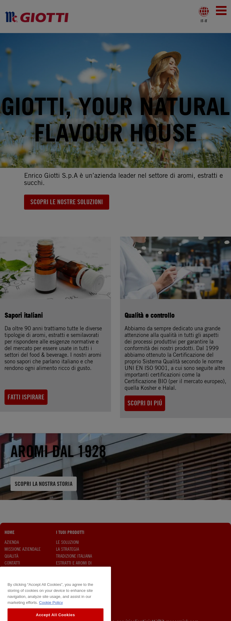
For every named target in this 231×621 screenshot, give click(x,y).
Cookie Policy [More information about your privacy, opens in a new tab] (51, 608)
